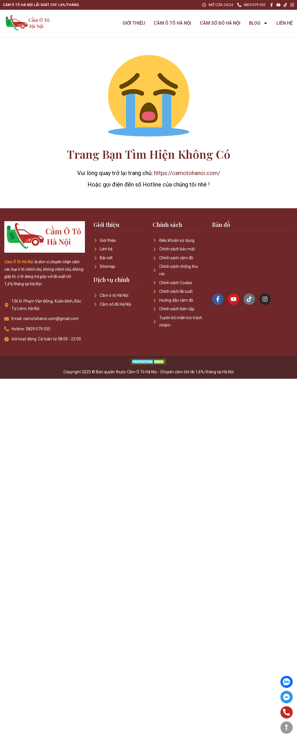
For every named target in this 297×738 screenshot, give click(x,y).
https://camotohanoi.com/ (187, 173)
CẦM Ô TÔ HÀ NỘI (172, 23)
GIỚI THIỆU (134, 23)
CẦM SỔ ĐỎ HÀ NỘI (220, 23)
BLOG (258, 23)
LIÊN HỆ (284, 23)
